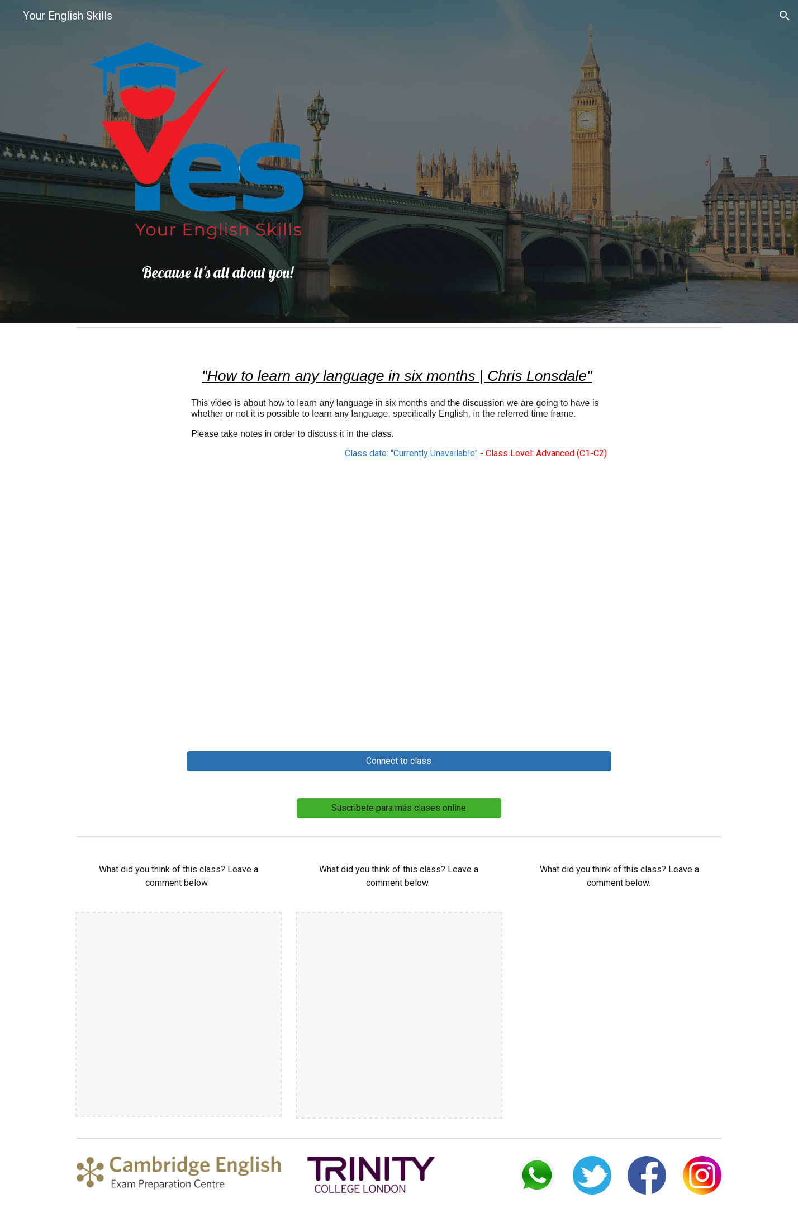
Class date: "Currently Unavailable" (411, 453)
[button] (784, 15)
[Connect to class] (399, 761)
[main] (206, 272)
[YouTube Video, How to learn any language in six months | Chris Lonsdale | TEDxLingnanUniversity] (399, 609)
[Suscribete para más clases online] (398, 808)
